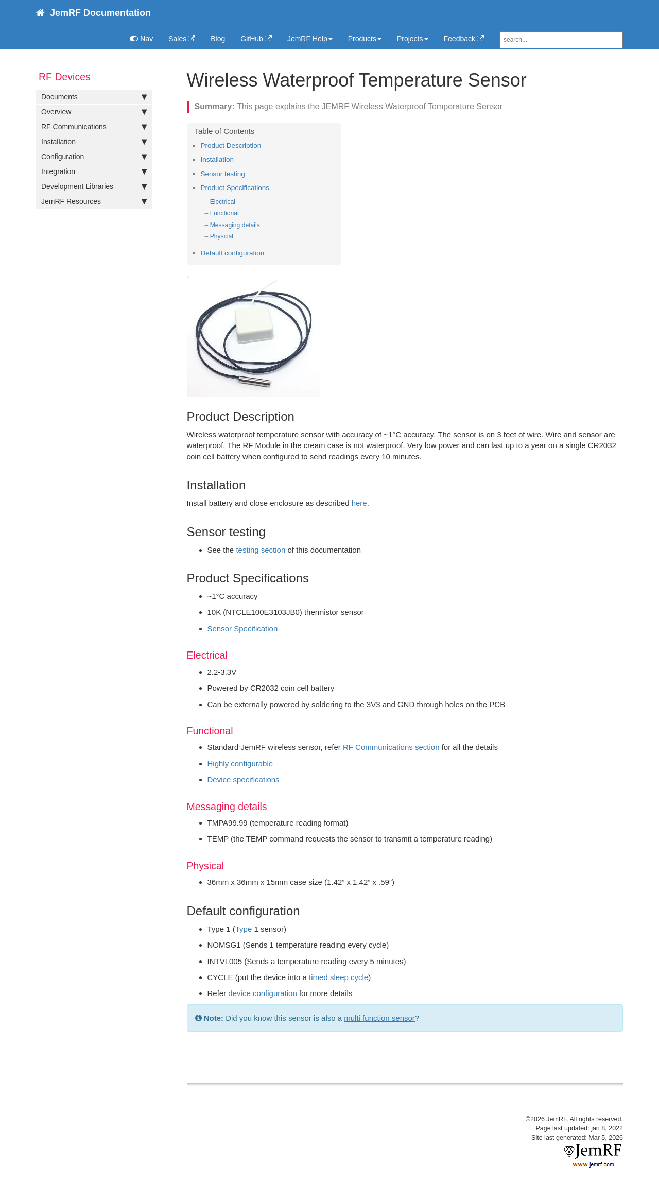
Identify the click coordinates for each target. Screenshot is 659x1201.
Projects (412, 39)
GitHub (251, 39)
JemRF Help (310, 39)
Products (364, 39)
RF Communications (94, 127)
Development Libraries (94, 186)
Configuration (94, 156)
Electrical (222, 201)
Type (243, 928)
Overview (94, 112)
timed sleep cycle (338, 977)
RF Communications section (391, 747)
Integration (94, 171)
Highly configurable (240, 763)
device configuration (262, 993)
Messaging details (235, 225)
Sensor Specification (242, 628)
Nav (141, 39)
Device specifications (243, 779)
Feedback (459, 39)
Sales (177, 39)
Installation (94, 141)
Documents (94, 97)
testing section (260, 549)
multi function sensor (379, 1018)
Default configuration (233, 253)
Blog (218, 39)
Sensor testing (223, 174)
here (359, 503)
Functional (224, 213)
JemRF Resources (94, 201)
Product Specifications (235, 188)
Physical (221, 236)
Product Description (231, 145)
